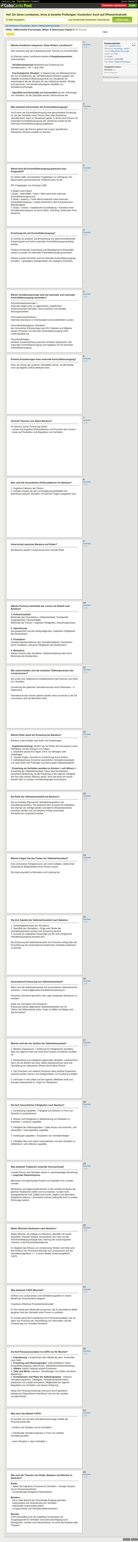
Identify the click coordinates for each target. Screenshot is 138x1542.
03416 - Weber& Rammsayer (119, 62)
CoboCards (5, 1)
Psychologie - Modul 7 (29, 26)
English (134, 1539)
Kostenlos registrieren (114, 5)
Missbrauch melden (111, 77)
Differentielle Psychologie (49, 26)
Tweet (105, 32)
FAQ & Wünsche (23, 1)
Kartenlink (87, 45)
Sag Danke (10, 34)
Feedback (35, 1)
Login (132, 5)
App (13, 1)
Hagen (110, 57)
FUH (116, 54)
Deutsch (132, 1)
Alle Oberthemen (12, 26)
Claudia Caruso (115, 46)
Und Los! (122, 19)
